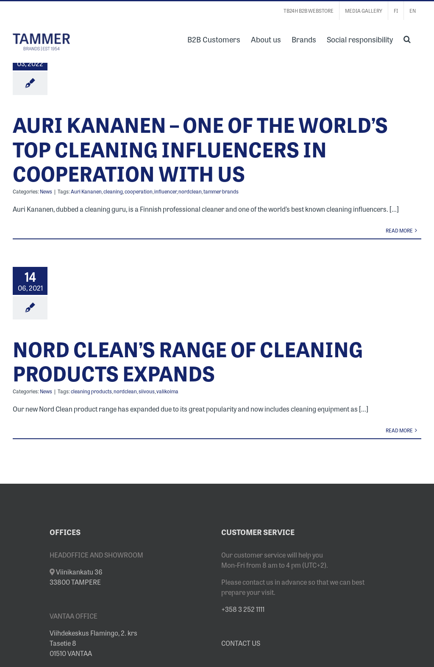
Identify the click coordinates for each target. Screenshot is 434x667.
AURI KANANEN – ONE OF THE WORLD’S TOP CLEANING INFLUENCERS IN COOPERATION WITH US (200, 148)
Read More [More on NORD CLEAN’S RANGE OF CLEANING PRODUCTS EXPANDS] (399, 430)
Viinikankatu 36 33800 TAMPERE (76, 576)
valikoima (167, 391)
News (46, 191)
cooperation (139, 191)
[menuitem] (395, 10)
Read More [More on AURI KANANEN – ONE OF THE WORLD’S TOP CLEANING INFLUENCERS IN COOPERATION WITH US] (399, 230)
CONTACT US (240, 643)
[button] (407, 38)
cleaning (113, 191)
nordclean (190, 191)
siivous (147, 391)
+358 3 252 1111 (242, 609)
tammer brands (221, 191)
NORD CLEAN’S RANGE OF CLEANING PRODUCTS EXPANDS (188, 361)
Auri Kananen (86, 191)
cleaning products (91, 391)
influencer (165, 191)
